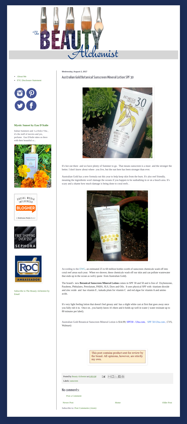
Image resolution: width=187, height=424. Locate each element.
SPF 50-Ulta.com (156, 321)
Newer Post (68, 402)
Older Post (167, 402)
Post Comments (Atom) (86, 408)
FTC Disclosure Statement (29, 80)
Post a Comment (73, 395)
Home (118, 402)
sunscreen (74, 381)
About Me (21, 76)
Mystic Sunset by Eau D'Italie (31, 125)
